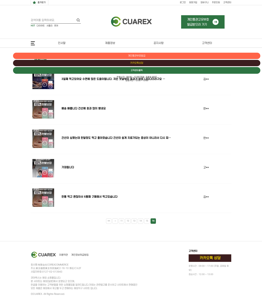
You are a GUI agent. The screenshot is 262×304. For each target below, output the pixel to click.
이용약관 (63, 255)
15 (147, 221)
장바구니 (205, 2)
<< (109, 221)
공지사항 (159, 43)
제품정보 (110, 43)
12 (128, 221)
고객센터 (227, 2)
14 (140, 221)
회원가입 (193, 2)
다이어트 (41, 25)
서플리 (49, 25)
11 (121, 221)
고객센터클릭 (248, 71)
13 (134, 221)
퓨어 (56, 25)
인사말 (62, 43)
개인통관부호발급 (248, 55)
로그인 (183, 2)
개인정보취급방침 (80, 255)
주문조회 (216, 2)
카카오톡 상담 (210, 258)
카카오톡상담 (247, 63)
